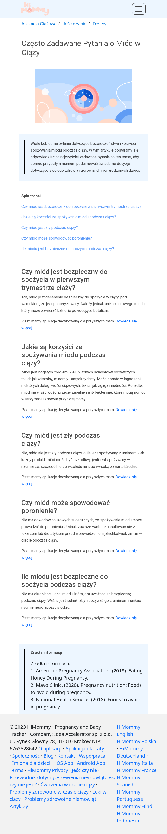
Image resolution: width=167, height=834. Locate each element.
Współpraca (92, 755)
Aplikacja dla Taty (84, 748)
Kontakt (66, 755)
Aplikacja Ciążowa (39, 23)
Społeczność (26, 755)
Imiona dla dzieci (31, 763)
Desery (99, 23)
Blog (49, 755)
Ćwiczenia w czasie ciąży (67, 784)
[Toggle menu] (138, 9)
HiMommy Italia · (136, 763)
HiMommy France (137, 770)
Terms (17, 770)
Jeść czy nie (74, 23)
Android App (91, 763)
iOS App (64, 763)
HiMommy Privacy (47, 770)
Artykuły (19, 806)
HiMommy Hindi (135, 806)
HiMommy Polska (136, 741)
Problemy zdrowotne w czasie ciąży (49, 792)
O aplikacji (50, 748)
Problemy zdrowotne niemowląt (60, 799)
